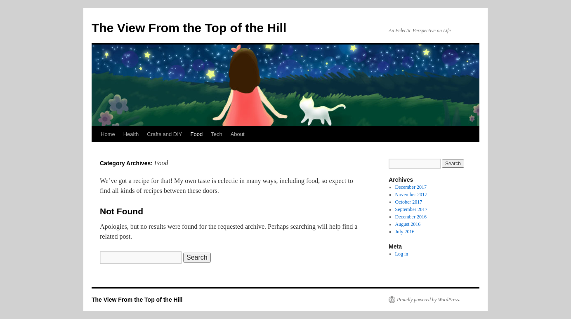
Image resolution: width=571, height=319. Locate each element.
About (238, 134)
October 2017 (408, 202)
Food (197, 134)
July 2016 (405, 232)
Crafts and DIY (164, 134)
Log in (401, 254)
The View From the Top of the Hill (189, 28)
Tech (216, 134)
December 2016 (411, 217)
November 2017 (411, 194)
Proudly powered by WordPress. (428, 300)
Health (131, 134)
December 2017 (411, 187)
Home (108, 134)
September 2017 (411, 209)
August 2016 (408, 224)
